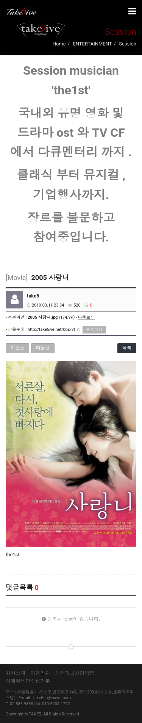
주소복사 (94, 329)
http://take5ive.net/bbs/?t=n (54, 329)
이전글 (17, 348)
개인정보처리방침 (74, 673)
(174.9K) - (61, 317)
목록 (126, 348)
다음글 (43, 348)
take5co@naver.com (52, 697)
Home (59, 44)
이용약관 (40, 673)
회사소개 (15, 673)
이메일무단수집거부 (28, 681)
